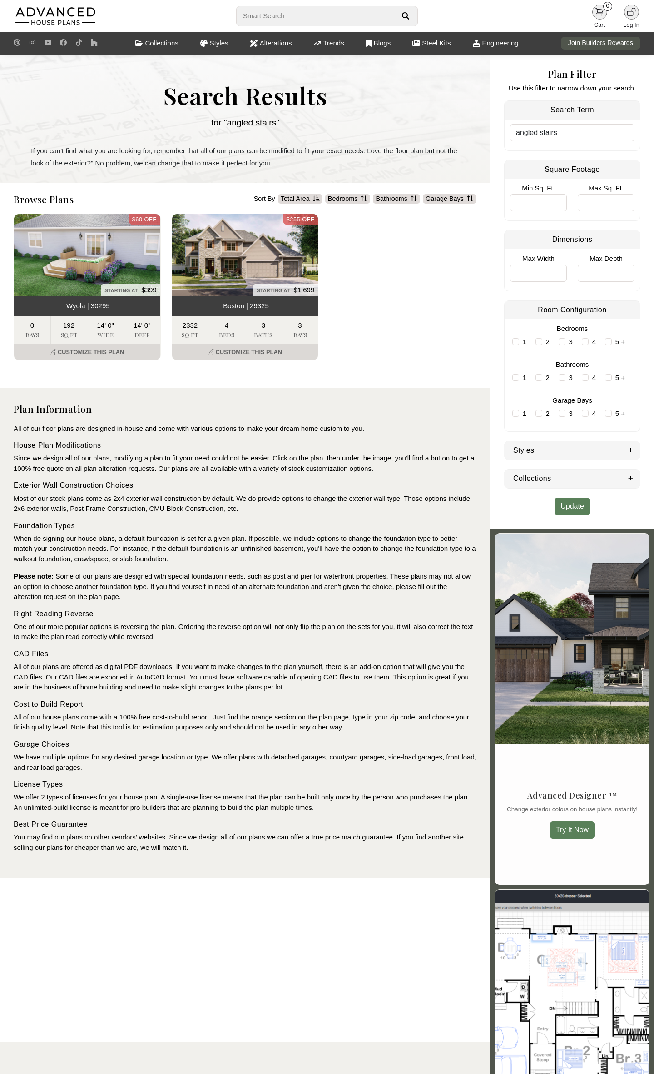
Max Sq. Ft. (606, 188)
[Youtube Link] (48, 43)
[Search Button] (405, 16)
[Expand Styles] (630, 449)
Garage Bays (450, 199)
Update (572, 506)
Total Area (300, 199)
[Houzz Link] (94, 43)
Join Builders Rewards (600, 42)
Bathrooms (396, 199)
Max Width (538, 258)
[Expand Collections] (630, 478)
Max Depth (606, 258)
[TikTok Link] (78, 43)
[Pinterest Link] (17, 43)
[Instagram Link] (32, 43)
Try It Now (572, 830)
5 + (620, 341)
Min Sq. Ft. (538, 188)
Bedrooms (348, 199)
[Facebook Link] (63, 43)
